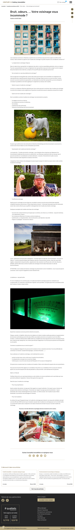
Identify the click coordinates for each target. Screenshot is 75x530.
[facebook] (2, 500)
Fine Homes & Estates (44, 514)
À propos (40, 516)
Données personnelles (43, 528)
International (41, 518)
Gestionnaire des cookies (67, 528)
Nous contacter (42, 520)
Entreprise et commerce (45, 512)
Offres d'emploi (42, 508)
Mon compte (61, 2)
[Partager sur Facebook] (72, 9)
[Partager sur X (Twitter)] (72, 13)
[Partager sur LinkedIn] (72, 17)
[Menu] (71, 2)
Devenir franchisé (43, 510)
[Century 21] (14, 2)
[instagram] (7, 500)
